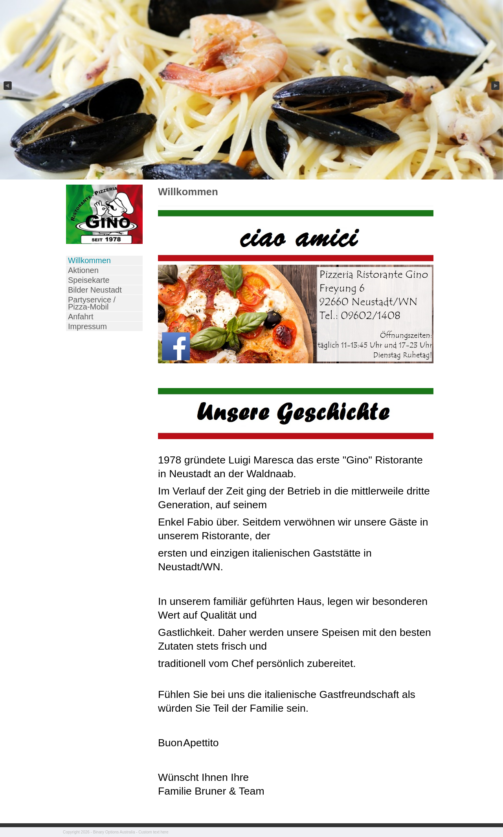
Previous (7, 86)
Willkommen (89, 260)
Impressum (87, 326)
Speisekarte (89, 280)
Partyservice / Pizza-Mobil (92, 303)
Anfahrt (80, 316)
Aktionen (83, 270)
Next (496, 86)
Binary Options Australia (114, 832)
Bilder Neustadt (95, 290)
